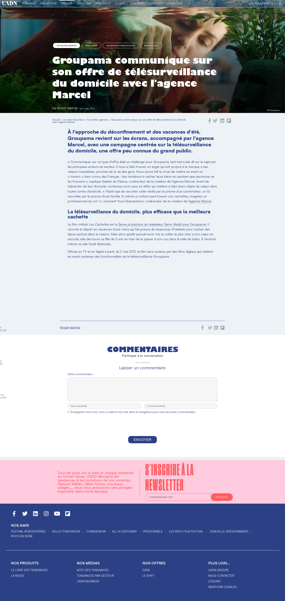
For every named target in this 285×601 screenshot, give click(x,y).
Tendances (29, 3)
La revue (17, 575)
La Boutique (175, 3)
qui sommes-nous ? (262, 3)
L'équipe (214, 581)
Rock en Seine (22, 536)
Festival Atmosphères (28, 531)
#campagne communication (121, 45)
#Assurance (91, 45)
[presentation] (142, 429)
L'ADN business (88, 581)
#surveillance (151, 45)
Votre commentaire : (81, 374)
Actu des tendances (93, 570)
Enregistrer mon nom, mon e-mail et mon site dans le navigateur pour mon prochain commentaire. (133, 415)
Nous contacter (221, 575)
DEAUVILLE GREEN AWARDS (229, 531)
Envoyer (142, 443)
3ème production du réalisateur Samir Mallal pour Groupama (162, 224)
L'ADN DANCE (137, 3)
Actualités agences (66, 45)
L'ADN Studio (103, 3)
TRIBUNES (67, 3)
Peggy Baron (67, 108)
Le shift (148, 575)
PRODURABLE (152, 531)
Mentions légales (222, 587)
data (146, 570)
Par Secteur (49, 3)
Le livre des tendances (29, 570)
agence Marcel (200, 201)
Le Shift (120, 3)
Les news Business (73, 119)
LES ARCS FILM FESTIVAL (186, 531)
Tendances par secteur (95, 575)
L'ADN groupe (218, 570)
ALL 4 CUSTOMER (124, 531)
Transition (84, 3)
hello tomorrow (66, 531)
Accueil (56, 119)
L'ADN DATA (155, 3)
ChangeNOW (96, 531)
